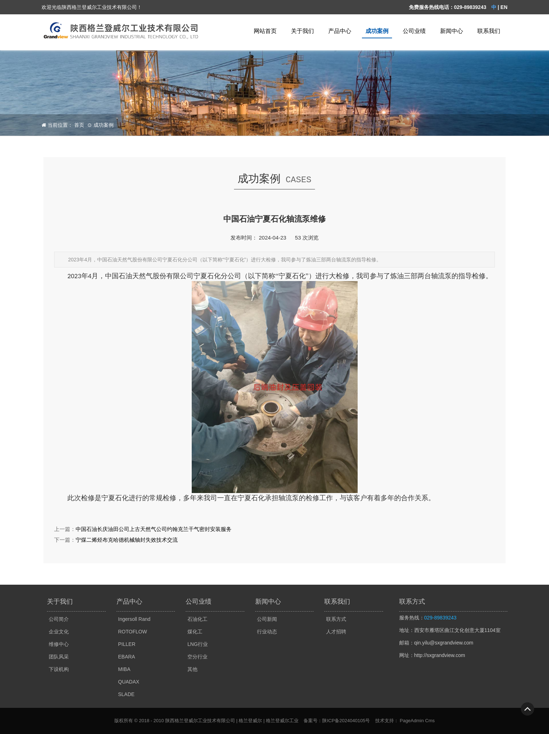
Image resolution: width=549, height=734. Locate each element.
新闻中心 (451, 31)
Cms (430, 720)
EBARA (126, 657)
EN (504, 7)
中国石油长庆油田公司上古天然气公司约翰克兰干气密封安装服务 (153, 529)
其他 (192, 669)
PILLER (126, 644)
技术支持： (386, 720)
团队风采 (59, 657)
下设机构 (59, 669)
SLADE (126, 694)
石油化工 (197, 619)
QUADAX (128, 682)
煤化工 (194, 631)
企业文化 (59, 631)
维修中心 (59, 644)
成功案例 (377, 31)
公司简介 (59, 619)
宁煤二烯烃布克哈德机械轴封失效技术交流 (127, 540)
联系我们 (488, 31)
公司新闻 (267, 619)
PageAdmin (412, 720)
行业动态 (267, 631)
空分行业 (197, 657)
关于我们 (302, 31)
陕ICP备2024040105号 (346, 720)
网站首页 (265, 31)
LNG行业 (197, 644)
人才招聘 (336, 631)
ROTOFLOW (132, 631)
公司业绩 (414, 31)
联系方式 (336, 619)
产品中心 (339, 31)
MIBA (124, 669)
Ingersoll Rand (134, 619)
